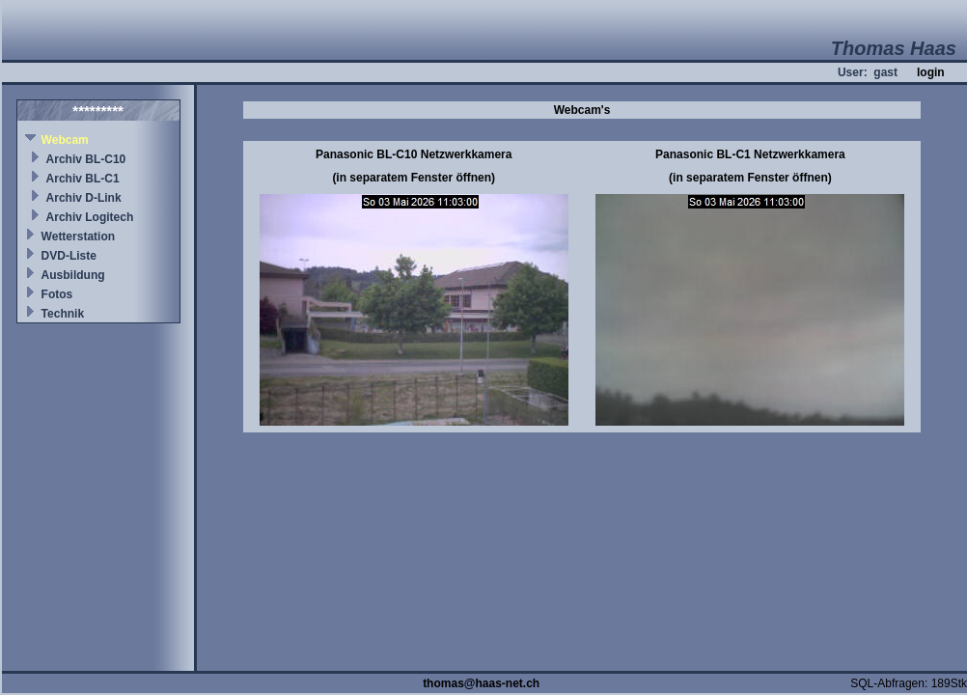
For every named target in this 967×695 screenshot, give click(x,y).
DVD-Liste (69, 256)
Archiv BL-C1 (83, 178)
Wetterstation (78, 236)
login (931, 72)
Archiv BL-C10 (86, 159)
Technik (62, 313)
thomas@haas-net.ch (481, 683)
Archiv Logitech (90, 217)
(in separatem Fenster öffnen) (413, 177)
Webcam (65, 140)
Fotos (57, 294)
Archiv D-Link (84, 198)
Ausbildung (73, 275)
